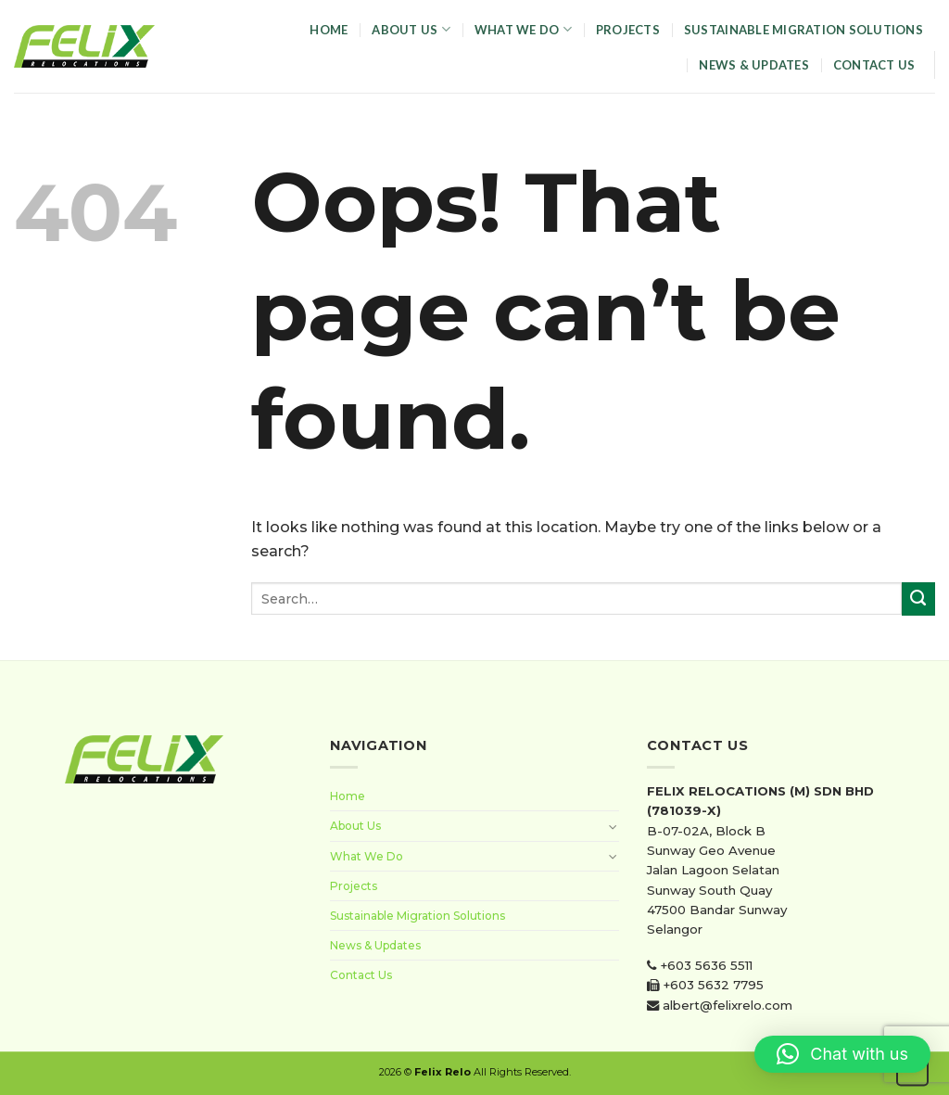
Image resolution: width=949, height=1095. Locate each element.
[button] (842, 1054)
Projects (628, 29)
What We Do (523, 29)
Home (329, 29)
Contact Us (874, 64)
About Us (411, 29)
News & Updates (754, 64)
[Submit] (918, 599)
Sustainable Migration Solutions (803, 29)
